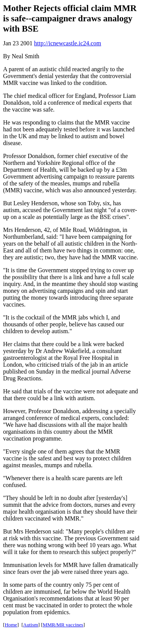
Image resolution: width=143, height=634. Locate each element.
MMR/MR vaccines (63, 625)
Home (11, 625)
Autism (30, 625)
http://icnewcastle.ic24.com (67, 43)
